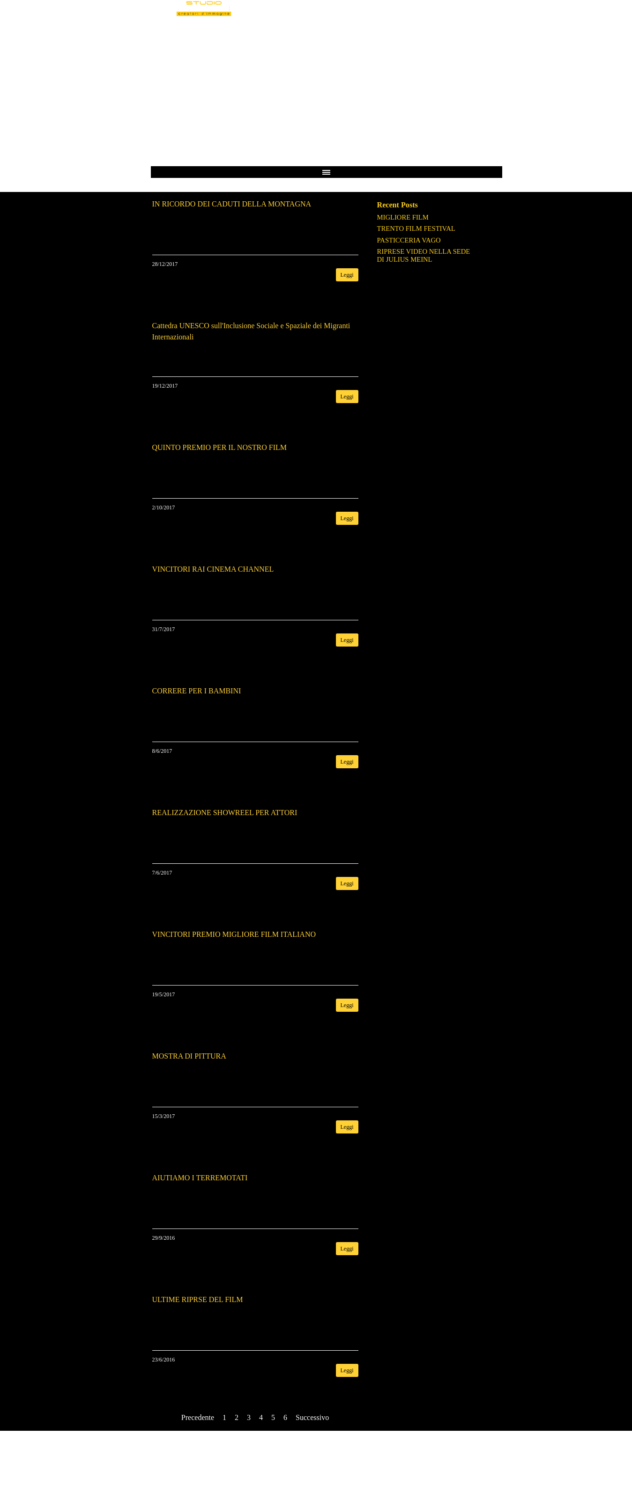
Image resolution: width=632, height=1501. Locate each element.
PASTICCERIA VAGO (409, 240)
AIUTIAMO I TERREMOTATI (200, 1178)
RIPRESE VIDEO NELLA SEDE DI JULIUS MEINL (423, 255)
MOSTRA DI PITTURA (189, 1056)
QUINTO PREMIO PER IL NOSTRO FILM (219, 447)
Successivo (312, 1417)
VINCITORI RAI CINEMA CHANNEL (213, 569)
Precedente (197, 1417)
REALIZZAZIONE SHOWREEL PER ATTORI (224, 813)
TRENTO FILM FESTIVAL (416, 228)
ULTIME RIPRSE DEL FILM (197, 1299)
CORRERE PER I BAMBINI (196, 691)
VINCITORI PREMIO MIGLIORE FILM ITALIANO (234, 934)
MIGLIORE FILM (403, 217)
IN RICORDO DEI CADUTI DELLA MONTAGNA (232, 204)
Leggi (347, 275)
